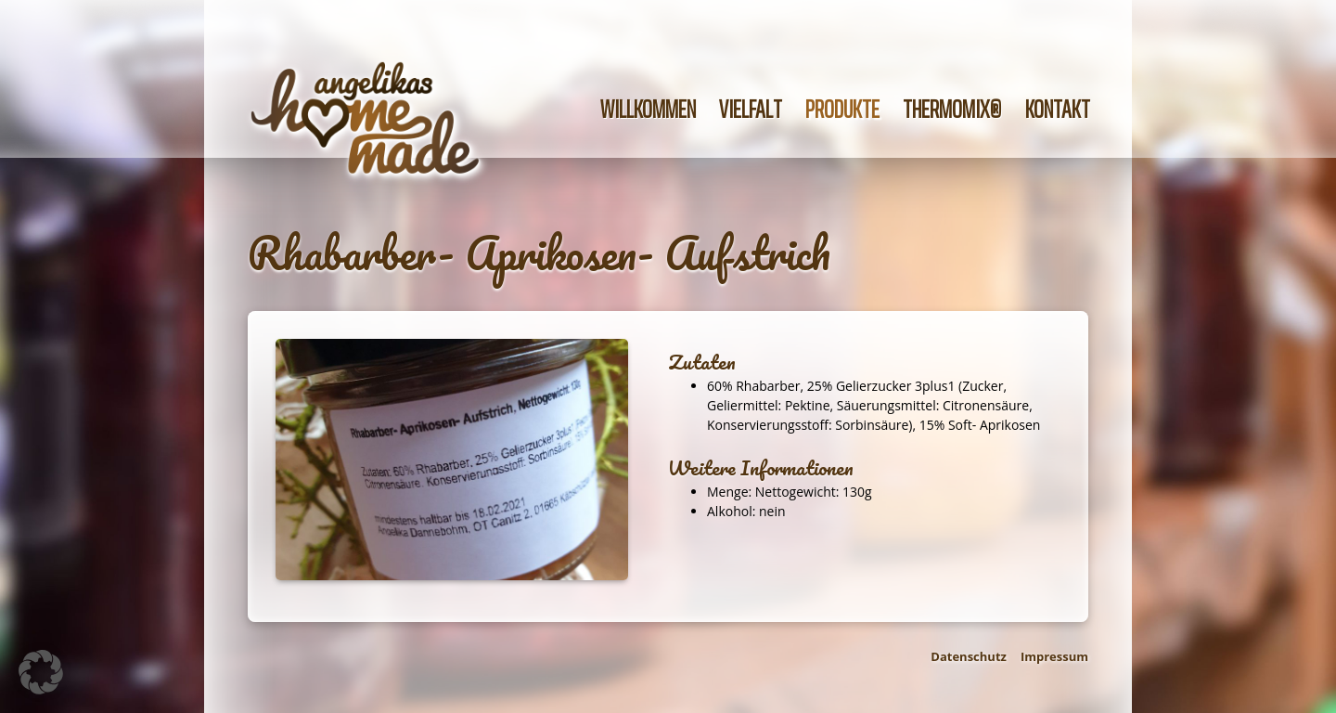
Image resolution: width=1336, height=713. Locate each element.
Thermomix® (952, 109)
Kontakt (1057, 109)
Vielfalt (750, 109)
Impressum (1054, 656)
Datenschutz (969, 656)
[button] (41, 672)
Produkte (842, 109)
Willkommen (648, 109)
